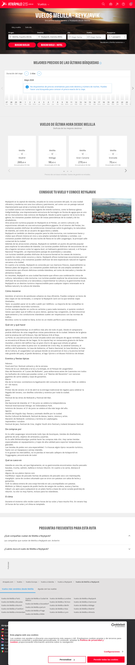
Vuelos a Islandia (47, 582)
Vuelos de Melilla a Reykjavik (85, 598)
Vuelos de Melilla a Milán (35, 614)
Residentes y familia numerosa (112, 42)
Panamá (8, 639)
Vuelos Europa (31, 582)
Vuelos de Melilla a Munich (11, 605)
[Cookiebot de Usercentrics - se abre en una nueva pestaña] (113, 625)
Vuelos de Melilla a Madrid (84, 609)
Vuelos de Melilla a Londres (60, 598)
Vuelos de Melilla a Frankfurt (12, 609)
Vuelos (19, 582)
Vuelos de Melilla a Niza (59, 609)
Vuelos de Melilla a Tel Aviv (60, 602)
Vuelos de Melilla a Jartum (35, 607)
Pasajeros (111, 32)
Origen (11, 32)
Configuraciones (112, 652)
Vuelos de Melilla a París (10, 598)
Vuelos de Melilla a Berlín (59, 605)
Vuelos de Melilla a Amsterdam (13, 612)
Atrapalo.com (8, 582)
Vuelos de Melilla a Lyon (59, 612)
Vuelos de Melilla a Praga (35, 610)
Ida (69, 32)
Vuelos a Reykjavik (65, 582)
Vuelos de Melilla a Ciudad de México (36, 599)
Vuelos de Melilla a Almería (84, 612)
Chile (6, 629)
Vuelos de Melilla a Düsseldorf (37, 604)
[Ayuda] (123, 4)
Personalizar (67, 659)
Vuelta (89, 32)
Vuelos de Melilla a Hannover (85, 602)
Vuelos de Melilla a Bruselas (12, 602)
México (7, 651)
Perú (6, 636)
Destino (40, 32)
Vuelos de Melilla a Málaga (84, 605)
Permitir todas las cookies (106, 659)
